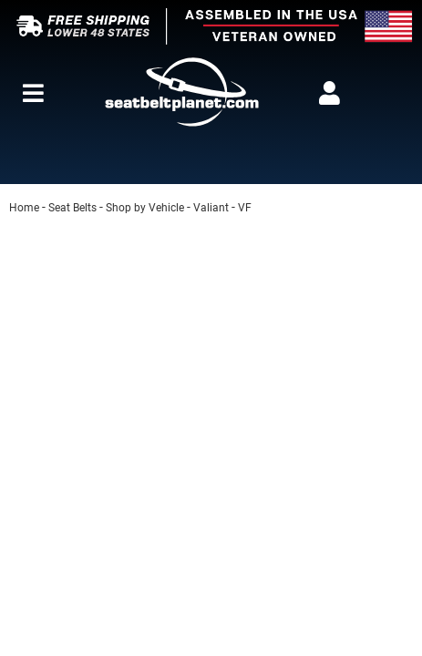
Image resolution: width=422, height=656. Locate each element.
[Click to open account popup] (329, 93)
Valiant (211, 207)
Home (24, 207)
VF (245, 207)
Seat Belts (72, 207)
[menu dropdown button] (33, 93)
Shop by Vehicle (145, 207)
